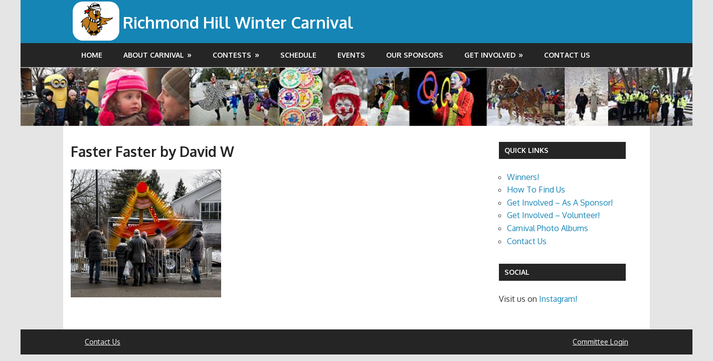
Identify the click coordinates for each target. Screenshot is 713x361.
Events (351, 55)
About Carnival (153, 55)
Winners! (523, 177)
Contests (232, 55)
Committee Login (600, 341)
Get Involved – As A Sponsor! (560, 203)
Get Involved (489, 55)
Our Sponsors (414, 55)
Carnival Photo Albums (547, 228)
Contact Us (567, 55)
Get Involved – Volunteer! (553, 215)
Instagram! (558, 299)
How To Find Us (536, 190)
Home (91, 55)
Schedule (298, 55)
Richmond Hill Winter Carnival (238, 22)
